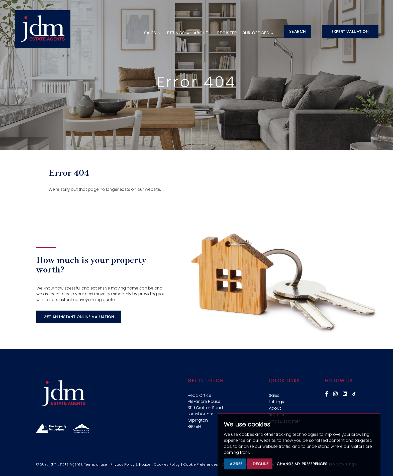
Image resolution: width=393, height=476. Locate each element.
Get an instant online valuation (79, 316)
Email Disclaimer (284, 421)
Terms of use (95, 464)
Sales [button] (151, 31)
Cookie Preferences (200, 464)
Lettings (276, 402)
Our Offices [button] (256, 31)
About (275, 408)
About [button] (202, 31)
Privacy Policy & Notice (130, 464)
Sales (274, 395)
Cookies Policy (167, 464)
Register (226, 31)
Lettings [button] (176, 31)
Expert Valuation (350, 31)
